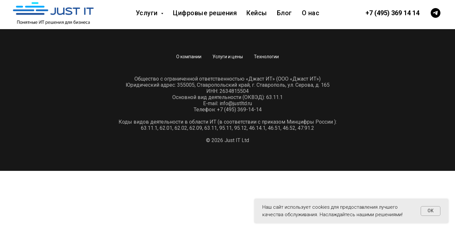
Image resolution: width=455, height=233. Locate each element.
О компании (188, 56)
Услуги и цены (227, 56)
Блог (284, 13)
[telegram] (435, 13)
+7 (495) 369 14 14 (392, 13)
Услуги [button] (148, 13)
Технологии (266, 56)
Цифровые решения (205, 13)
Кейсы (256, 13)
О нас (311, 13)
